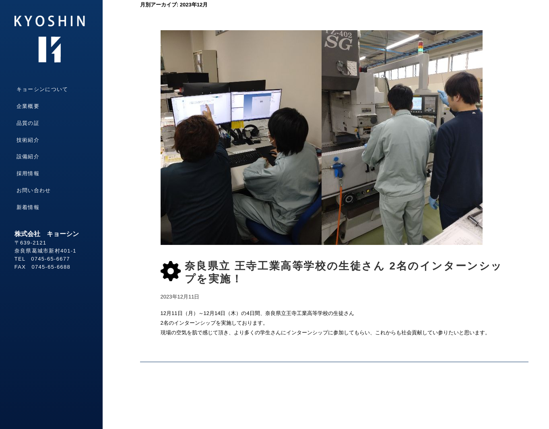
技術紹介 (28, 140)
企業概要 (28, 106)
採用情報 (28, 173)
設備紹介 (28, 156)
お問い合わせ (34, 190)
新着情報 (28, 207)
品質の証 (28, 123)
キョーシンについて (42, 89)
